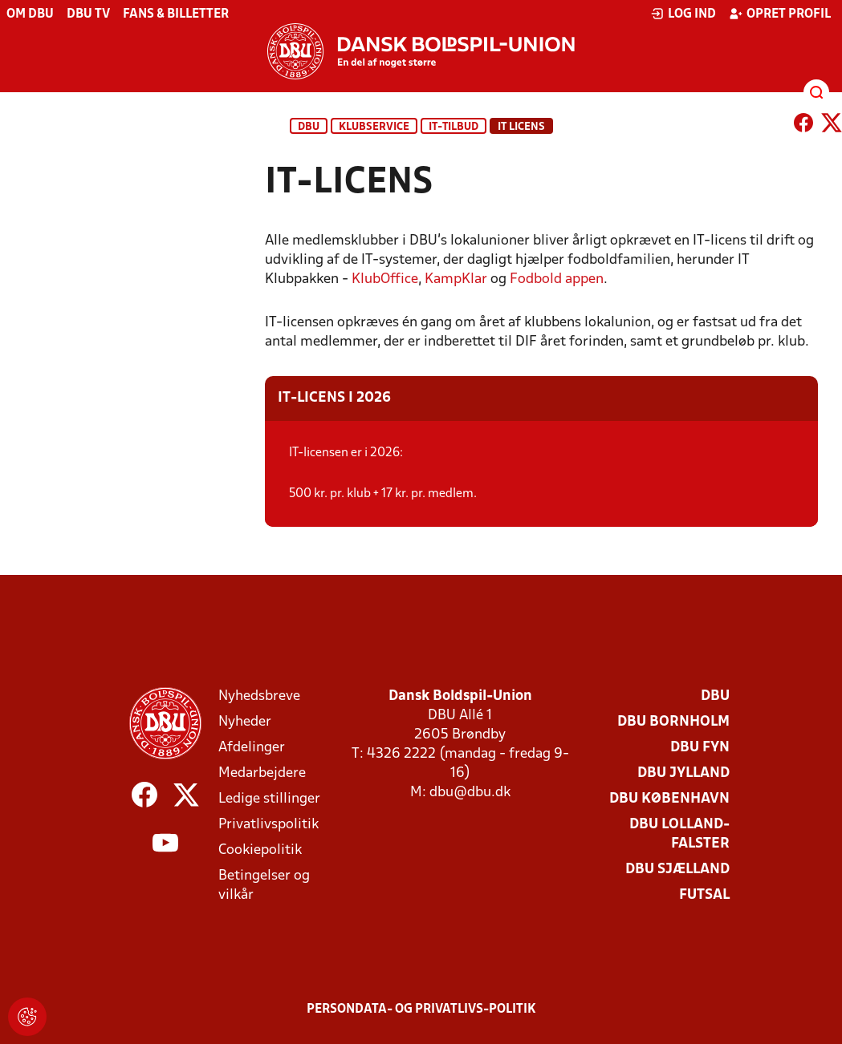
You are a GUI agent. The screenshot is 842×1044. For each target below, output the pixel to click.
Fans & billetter (176, 14)
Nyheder (244, 722)
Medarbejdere (262, 773)
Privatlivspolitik (268, 825)
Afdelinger (251, 748)
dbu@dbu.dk (469, 792)
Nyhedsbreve (259, 696)
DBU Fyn (700, 748)
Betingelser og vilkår (264, 885)
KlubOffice (385, 279)
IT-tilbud (453, 127)
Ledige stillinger (269, 799)
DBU (308, 127)
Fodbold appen (557, 279)
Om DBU (30, 14)
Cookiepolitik (260, 850)
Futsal (704, 895)
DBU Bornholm (673, 722)
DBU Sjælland (677, 869)
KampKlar (456, 279)
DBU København (669, 799)
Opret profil (780, 13)
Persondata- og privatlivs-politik (421, 1009)
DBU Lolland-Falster (679, 834)
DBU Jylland (683, 773)
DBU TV (88, 14)
